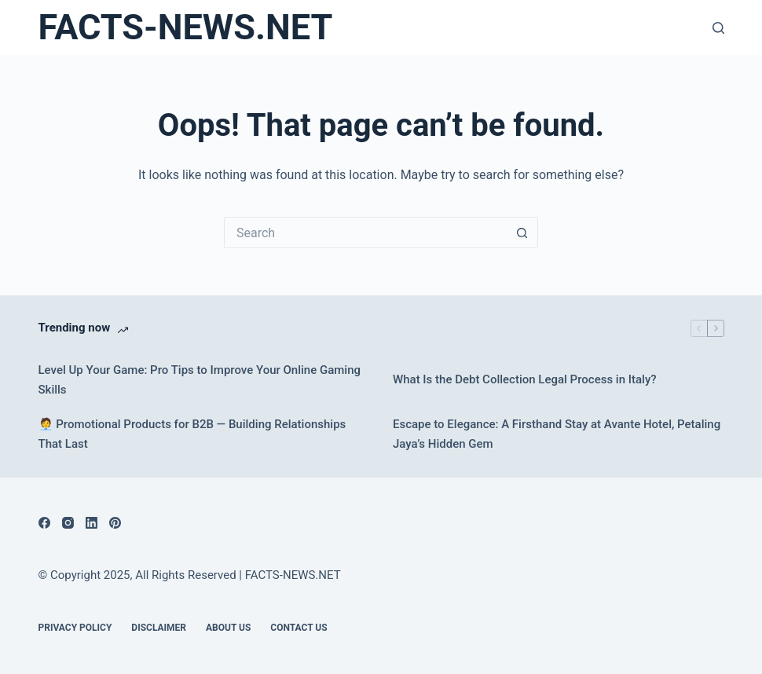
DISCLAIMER (158, 627)
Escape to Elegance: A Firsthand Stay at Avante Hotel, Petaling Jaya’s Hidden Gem (556, 434)
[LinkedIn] (91, 523)
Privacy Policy (75, 627)
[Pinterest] (115, 523)
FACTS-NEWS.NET (185, 27)
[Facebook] (44, 523)
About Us (228, 627)
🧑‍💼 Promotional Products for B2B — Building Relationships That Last (192, 434)
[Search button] (522, 232)
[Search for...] (365, 232)
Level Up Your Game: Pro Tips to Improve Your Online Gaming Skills (199, 380)
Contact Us (298, 627)
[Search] (718, 28)
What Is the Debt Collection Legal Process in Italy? (525, 379)
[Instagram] (68, 523)
